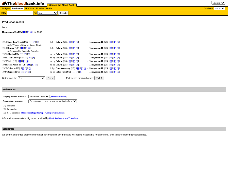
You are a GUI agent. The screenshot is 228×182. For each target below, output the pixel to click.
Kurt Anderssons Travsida (63, 118)
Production (17, 8)
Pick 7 (99, 78)
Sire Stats (29, 8)
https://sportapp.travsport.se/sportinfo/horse (42, 112)
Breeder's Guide (44, 8)
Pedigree (6, 8)
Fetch (50, 78)
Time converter (58, 96)
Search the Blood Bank (62, 5)
